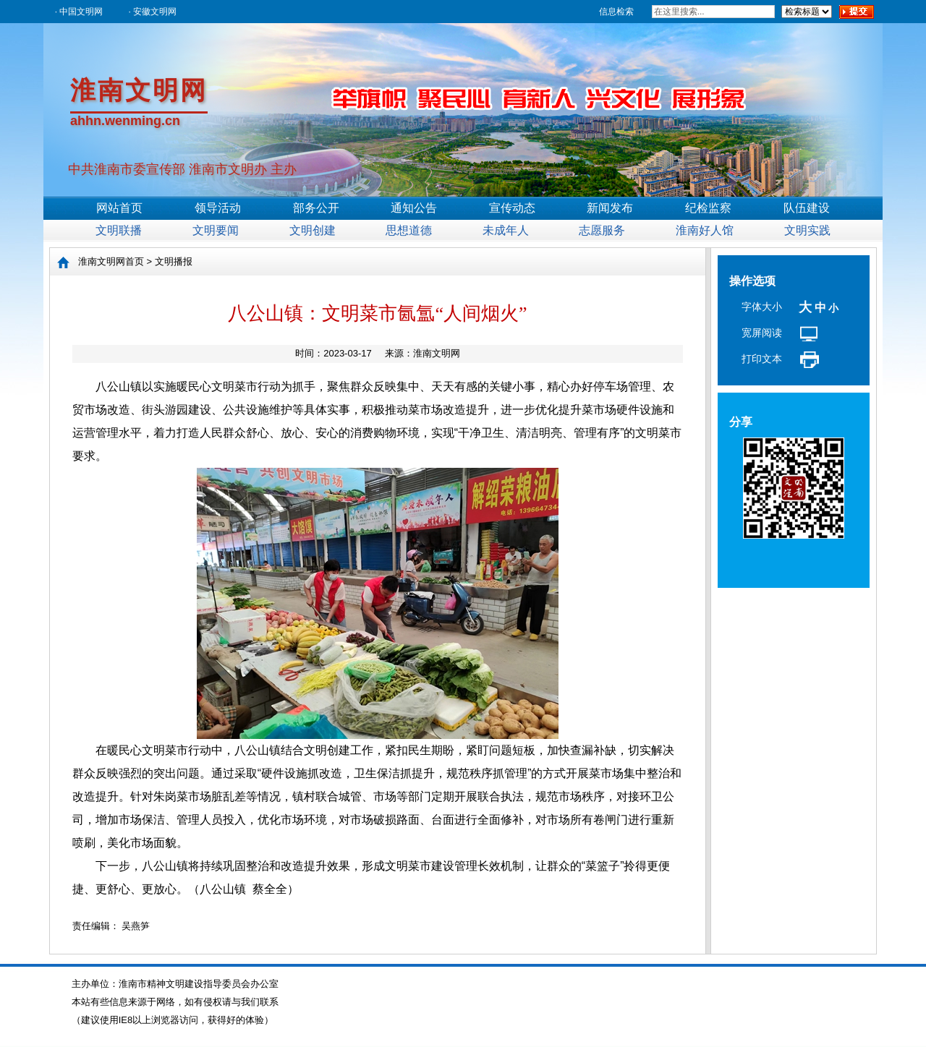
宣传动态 (512, 208)
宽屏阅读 (762, 332)
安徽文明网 (155, 12)
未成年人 (506, 230)
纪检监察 (708, 208)
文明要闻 (215, 230)
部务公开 (316, 208)
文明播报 (173, 261)
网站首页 (119, 208)
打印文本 (762, 358)
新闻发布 (610, 208)
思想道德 (409, 230)
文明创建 (312, 230)
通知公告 (414, 208)
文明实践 (807, 230)
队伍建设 (806, 208)
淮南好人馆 (705, 230)
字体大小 (762, 306)
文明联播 (118, 230)
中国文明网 (81, 12)
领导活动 (218, 208)
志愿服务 (602, 230)
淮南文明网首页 (111, 261)
